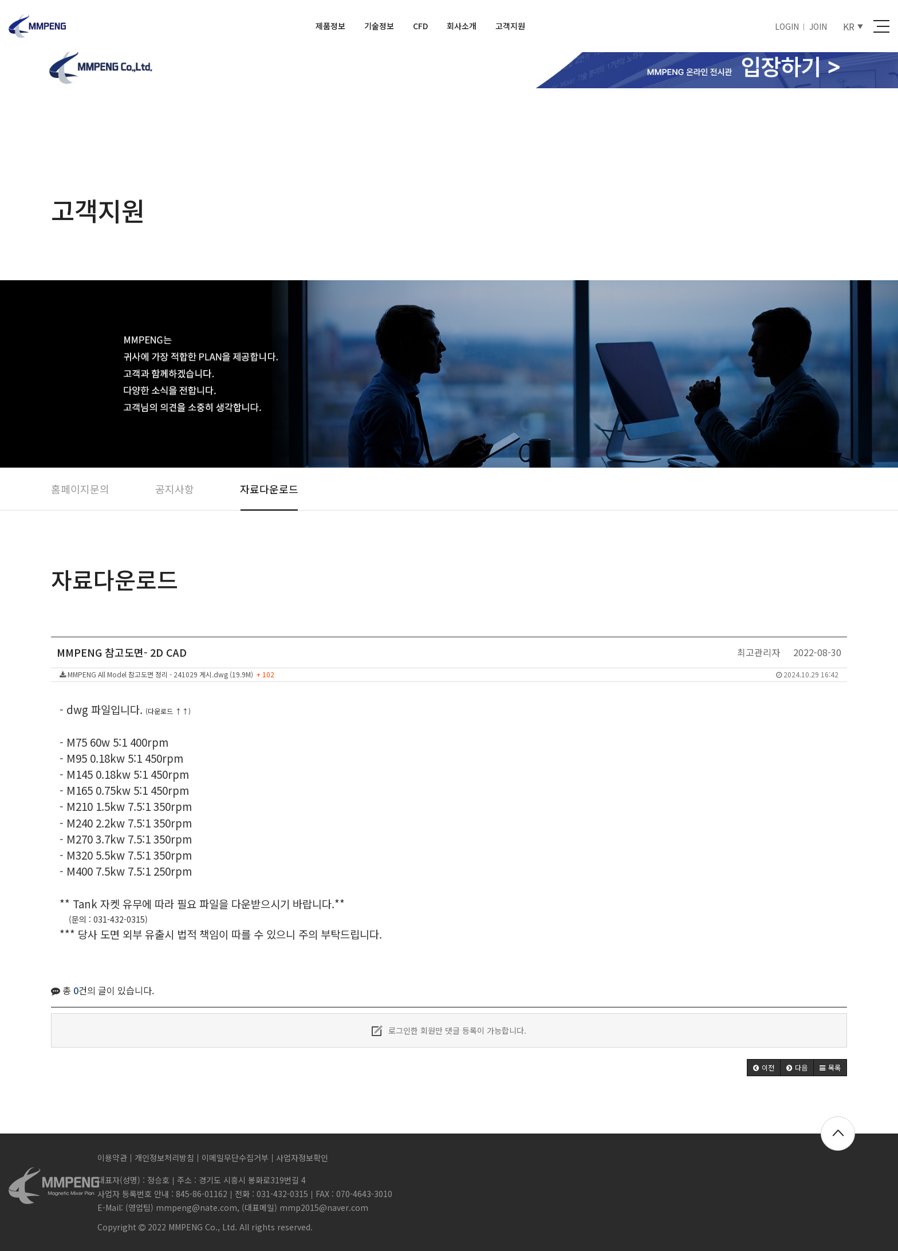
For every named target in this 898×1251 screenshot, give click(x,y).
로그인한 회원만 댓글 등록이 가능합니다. (449, 1030)
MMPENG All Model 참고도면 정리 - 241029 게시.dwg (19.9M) (449, 674)
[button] (764, 1067)
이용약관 (112, 1157)
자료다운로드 (269, 489)
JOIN (818, 26)
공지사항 (174, 489)
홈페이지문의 (80, 489)
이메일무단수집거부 (235, 1157)
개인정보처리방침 (164, 1157)
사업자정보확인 (302, 1157)
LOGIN (787, 26)
